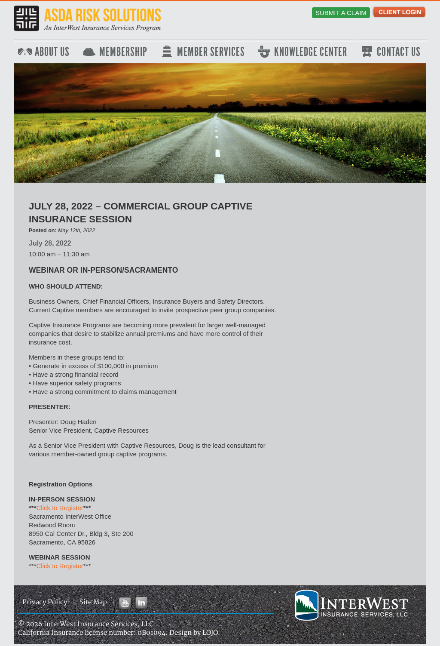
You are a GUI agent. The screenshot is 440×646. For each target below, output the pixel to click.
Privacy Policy (44, 602)
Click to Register (60, 507)
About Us (52, 52)
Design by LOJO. (194, 633)
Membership (123, 52)
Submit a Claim (341, 12)
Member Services (211, 52)
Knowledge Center (310, 52)
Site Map (93, 602)
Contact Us (399, 52)
